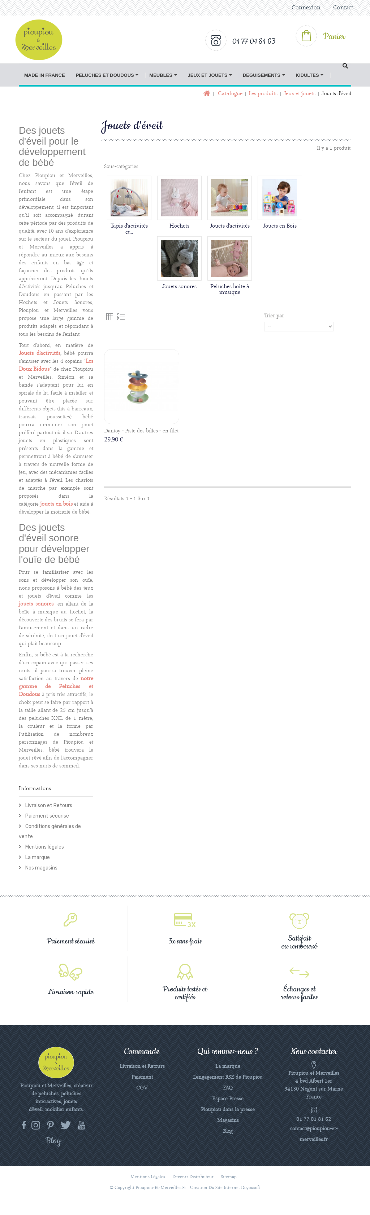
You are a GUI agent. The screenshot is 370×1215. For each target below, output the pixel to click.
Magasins (228, 1120)
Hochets (179, 226)
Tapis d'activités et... (129, 229)
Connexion (306, 7)
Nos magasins (40, 868)
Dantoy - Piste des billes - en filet (141, 431)
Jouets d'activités (230, 226)
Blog (228, 1131)
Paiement (142, 1077)
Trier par (274, 316)
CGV (142, 1088)
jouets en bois (56, 504)
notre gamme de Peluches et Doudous (56, 686)
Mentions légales (44, 847)
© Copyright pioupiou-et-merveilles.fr (148, 1187)
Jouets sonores (179, 286)
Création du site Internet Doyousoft (225, 1187)
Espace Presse (228, 1099)
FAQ (228, 1088)
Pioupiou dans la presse (228, 1110)
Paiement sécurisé (46, 816)
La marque (37, 857)
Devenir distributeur (193, 1177)
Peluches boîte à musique (229, 289)
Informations (35, 788)
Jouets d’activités (39, 353)
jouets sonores (36, 604)
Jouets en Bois (280, 226)
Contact (343, 7)
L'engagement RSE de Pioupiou (228, 1077)
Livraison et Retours (48, 805)
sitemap (229, 1177)
